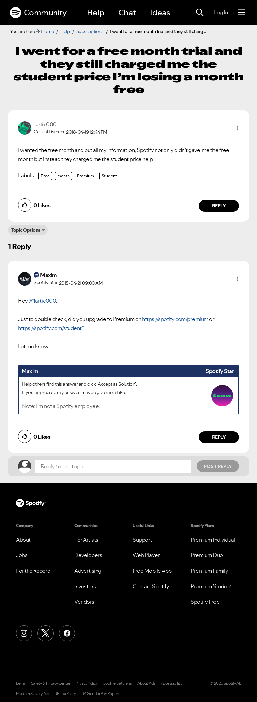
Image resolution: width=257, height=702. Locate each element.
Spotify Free (205, 601)
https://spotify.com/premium (175, 319)
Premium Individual (213, 539)
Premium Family (209, 570)
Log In (221, 12)
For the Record (33, 570)
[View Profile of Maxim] (48, 275)
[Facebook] (67, 633)
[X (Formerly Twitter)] (45, 633)
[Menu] (241, 12)
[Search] (199, 12)
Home (47, 31)
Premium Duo (207, 555)
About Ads (146, 683)
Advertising (87, 570)
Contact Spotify (151, 586)
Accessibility (171, 683)
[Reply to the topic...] (113, 466)
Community (38, 12)
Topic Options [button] (25, 230)
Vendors (84, 601)
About (23, 539)
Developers (88, 555)
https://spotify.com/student (50, 328)
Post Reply (218, 466)
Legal (21, 683)
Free (45, 176)
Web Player (146, 555)
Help (95, 12)
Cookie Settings (117, 683)
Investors (85, 586)
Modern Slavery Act (32, 693)
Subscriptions (90, 31)
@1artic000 (42, 300)
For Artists (86, 539)
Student (109, 176)
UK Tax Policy (65, 693)
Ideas (160, 12)
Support (142, 539)
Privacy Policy (86, 683)
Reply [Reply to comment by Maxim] (219, 437)
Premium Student (211, 586)
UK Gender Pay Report (100, 693)
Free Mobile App (152, 570)
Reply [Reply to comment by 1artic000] (219, 205)
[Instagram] (24, 633)
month (63, 176)
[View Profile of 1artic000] (45, 124)
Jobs (21, 555)
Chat (127, 12)
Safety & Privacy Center (50, 683)
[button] (237, 128)
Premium (85, 176)
